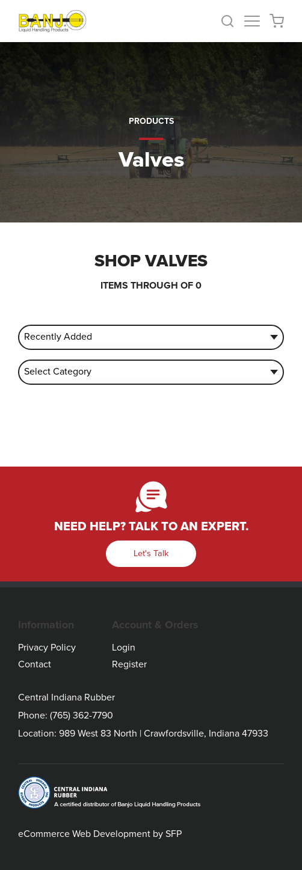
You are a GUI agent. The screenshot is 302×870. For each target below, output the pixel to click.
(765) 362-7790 (81, 715)
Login (123, 648)
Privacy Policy (47, 648)
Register (129, 664)
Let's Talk (151, 553)
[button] (232, 21)
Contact (34, 664)
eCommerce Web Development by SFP (100, 834)
